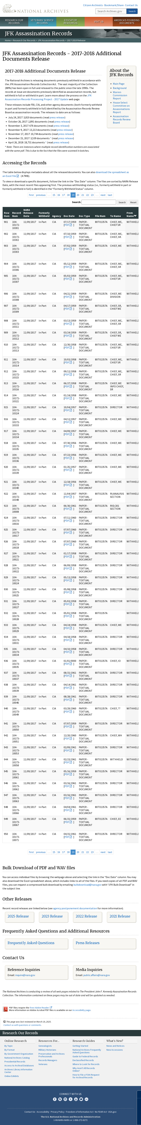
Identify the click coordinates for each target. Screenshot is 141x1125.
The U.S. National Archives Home (35, 8)
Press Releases (88, 943)
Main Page (118, 83)
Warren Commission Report (120, 95)
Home (8, 40)
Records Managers (48, 1060)
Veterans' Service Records (42, 22)
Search (132, 11)
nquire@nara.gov (25, 975)
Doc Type (84, 216)
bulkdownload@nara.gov (87, 884)
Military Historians (47, 1049)
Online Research (15, 1041)
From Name (131, 214)
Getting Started (80, 1045)
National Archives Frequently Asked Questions (87, 1051)
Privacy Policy (57, 1111)
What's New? (114, 1041)
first (31, 195)
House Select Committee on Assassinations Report (121, 107)
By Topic (8, 1045)
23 (92, 195)
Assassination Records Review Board (121, 119)
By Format (9, 1049)
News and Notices (115, 1045)
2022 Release (86, 916)
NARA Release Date (28, 213)
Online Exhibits (11, 1076)
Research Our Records (14, 22)
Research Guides (84, 1041)
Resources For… (49, 1041)
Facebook (55, 1099)
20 (78, 195)
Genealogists (45, 1045)
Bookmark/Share (114, 5)
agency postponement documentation (75, 908)
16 (58, 195)
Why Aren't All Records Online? (84, 1069)
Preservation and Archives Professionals (52, 1055)
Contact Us (131, 5)
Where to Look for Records (86, 1064)
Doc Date (69, 216)
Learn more (111, 1119)
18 (68, 195)
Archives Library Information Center (18, 1071)
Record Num (16, 214)
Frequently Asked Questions (31, 943)
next (103, 195)
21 (82, 195)
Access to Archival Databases (19, 1065)
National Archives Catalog (17, 1057)
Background (119, 88)
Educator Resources (71, 22)
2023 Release (52, 916)
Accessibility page (81, 1010)
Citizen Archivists (93, 5)
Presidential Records (14, 1061)
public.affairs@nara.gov (96, 975)
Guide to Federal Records (85, 1056)
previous (41, 195)
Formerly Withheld (44, 214)
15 (54, 195)
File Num (100, 216)
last (110, 195)
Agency (56, 216)
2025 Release (18, 916)
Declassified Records (83, 1060)
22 (87, 195)
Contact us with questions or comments (22, 1024)
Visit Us (98, 21)
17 (63, 195)
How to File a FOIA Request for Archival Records (86, 1076)
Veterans (43, 1064)
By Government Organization (18, 1053)
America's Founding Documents (127, 22)
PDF (66, 224)
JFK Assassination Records (51, 40)
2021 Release (120, 916)
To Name (115, 216)
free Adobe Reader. (41, 1007)
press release (57, 117)
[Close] (137, 1094)
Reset (133, 202)
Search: (76, 202)
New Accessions (114, 1049)
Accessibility (43, 1111)
